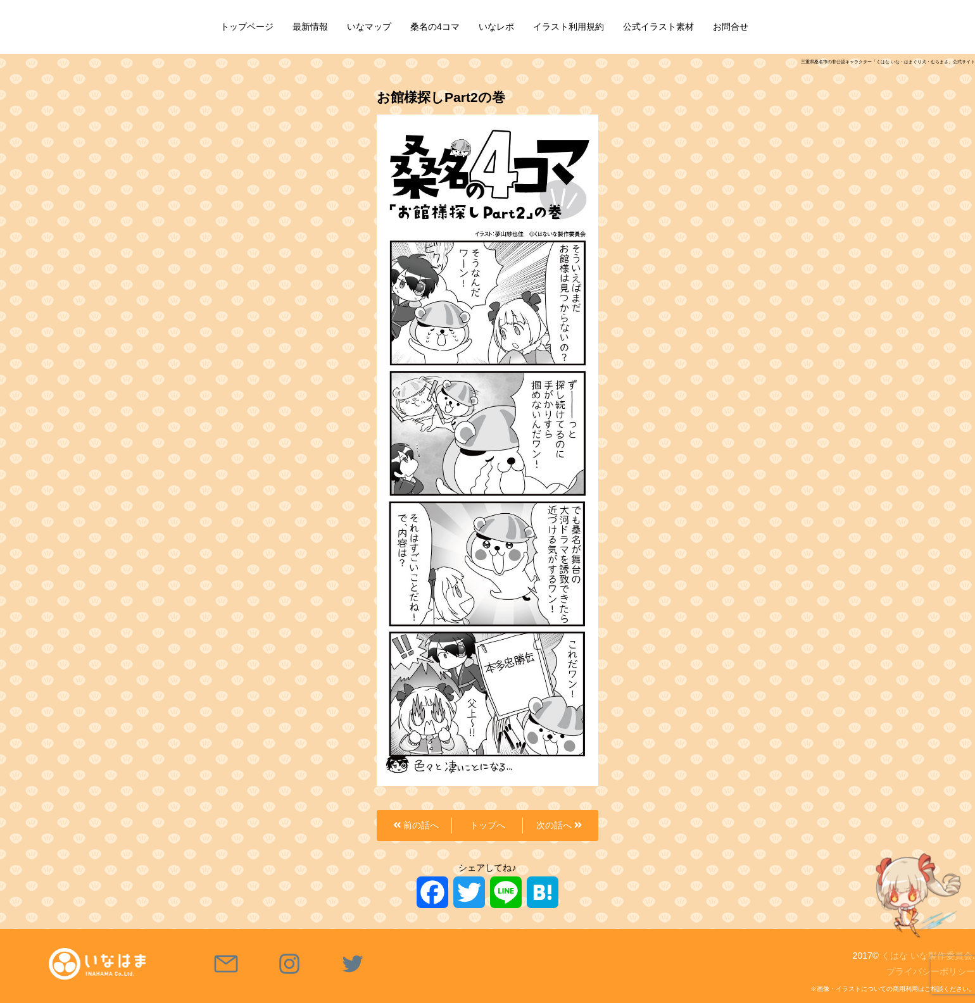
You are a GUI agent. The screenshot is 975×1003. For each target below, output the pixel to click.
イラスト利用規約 (568, 27)
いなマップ (369, 27)
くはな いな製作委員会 (926, 955)
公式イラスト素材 (658, 27)
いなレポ (496, 27)
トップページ (247, 27)
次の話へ (559, 825)
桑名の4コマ (435, 27)
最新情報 (310, 27)
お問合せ (730, 27)
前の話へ (416, 825)
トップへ (487, 825)
